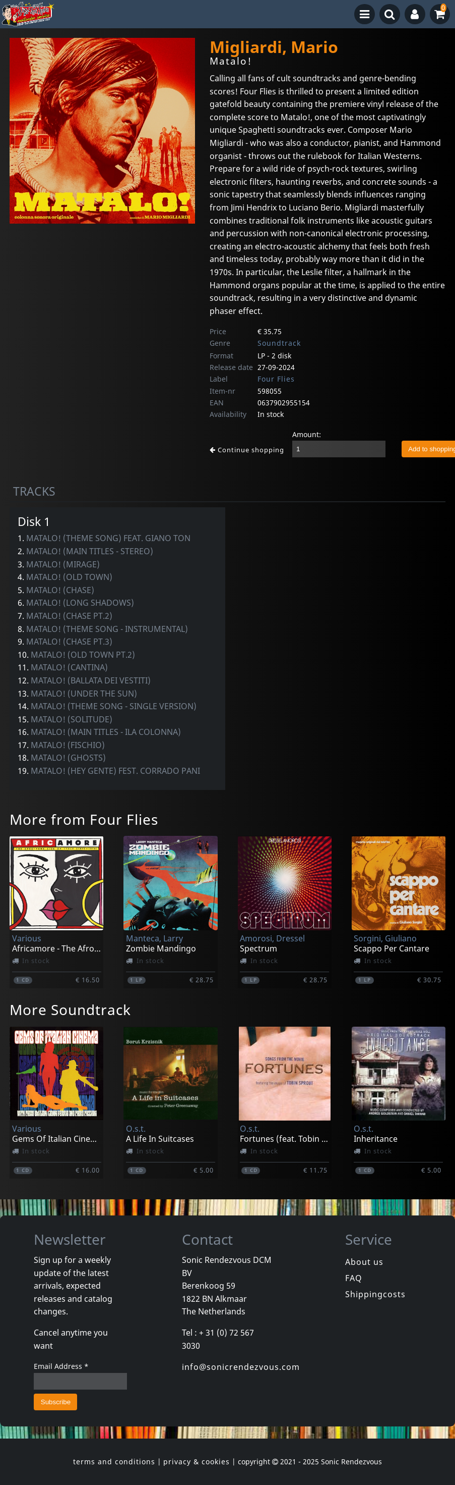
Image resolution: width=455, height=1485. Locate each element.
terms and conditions (114, 1461)
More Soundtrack (70, 1009)
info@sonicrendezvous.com (241, 1366)
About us (364, 1261)
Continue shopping (247, 449)
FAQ (353, 1278)
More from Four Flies (84, 819)
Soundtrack (279, 343)
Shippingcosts (375, 1294)
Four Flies (276, 379)
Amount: (306, 434)
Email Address (61, 1366)
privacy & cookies (196, 1461)
